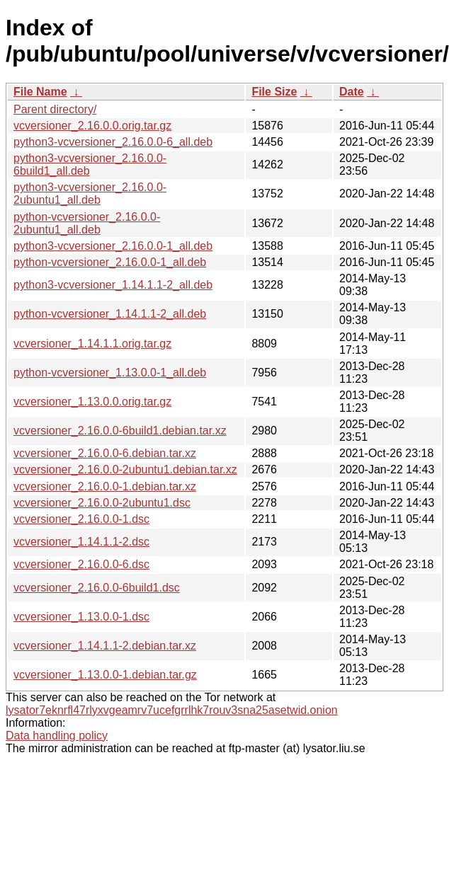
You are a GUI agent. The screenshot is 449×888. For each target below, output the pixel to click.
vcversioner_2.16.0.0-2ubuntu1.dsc (102, 503)
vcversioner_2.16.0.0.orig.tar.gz (92, 126)
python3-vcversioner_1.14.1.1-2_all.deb (112, 285)
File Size (274, 92)
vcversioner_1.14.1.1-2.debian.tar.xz (104, 646)
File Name (40, 92)
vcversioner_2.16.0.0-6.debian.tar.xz (104, 453)
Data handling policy (57, 736)
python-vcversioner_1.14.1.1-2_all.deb (109, 314)
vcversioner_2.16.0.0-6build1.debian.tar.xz (120, 431)
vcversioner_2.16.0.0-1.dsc (81, 519)
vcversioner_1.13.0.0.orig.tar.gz (92, 402)
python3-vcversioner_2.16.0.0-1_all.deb (112, 246)
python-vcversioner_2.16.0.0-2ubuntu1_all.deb (86, 223)
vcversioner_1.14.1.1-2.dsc (81, 542)
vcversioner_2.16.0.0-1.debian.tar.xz (104, 486)
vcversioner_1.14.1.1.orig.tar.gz (92, 344)
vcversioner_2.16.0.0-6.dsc (81, 564)
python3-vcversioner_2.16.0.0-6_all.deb (112, 142)
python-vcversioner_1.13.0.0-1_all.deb (109, 373)
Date (351, 92)
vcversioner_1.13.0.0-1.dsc (81, 617)
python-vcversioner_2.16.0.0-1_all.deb (109, 262)
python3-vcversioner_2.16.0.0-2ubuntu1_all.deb (89, 193)
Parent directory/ (54, 109)
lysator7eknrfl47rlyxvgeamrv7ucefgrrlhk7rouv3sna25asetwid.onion (172, 710)
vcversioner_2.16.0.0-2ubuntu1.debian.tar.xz (125, 469)
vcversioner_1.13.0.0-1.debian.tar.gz (105, 675)
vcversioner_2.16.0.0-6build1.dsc (96, 588)
